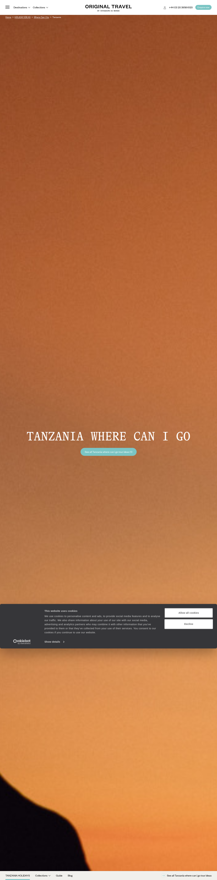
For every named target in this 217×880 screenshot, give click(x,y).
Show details (52, 873)
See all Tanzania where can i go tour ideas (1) (108, 451)
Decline (188, 855)
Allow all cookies (189, 844)
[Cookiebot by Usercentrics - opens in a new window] (22, 873)
